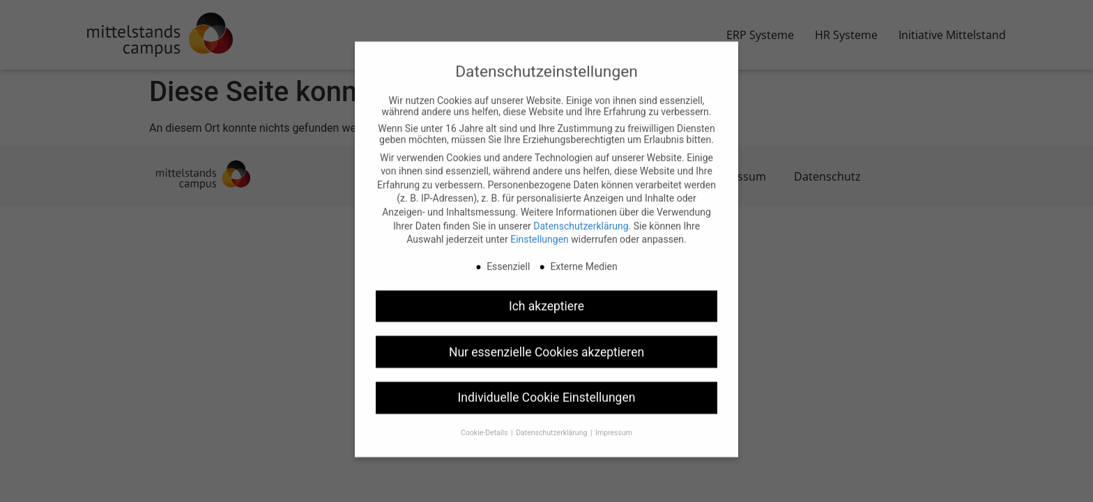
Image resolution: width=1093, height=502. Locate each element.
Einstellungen (539, 226)
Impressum (613, 420)
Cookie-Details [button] (485, 420)
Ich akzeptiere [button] (546, 293)
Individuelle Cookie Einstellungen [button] (547, 385)
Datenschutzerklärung (580, 212)
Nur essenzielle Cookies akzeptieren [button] (546, 339)
